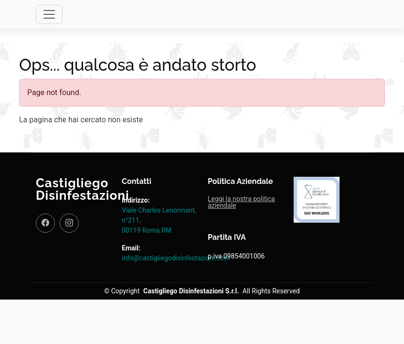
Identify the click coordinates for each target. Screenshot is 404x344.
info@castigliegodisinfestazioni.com (176, 258)
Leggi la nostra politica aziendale (241, 202)
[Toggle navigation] (49, 14)
